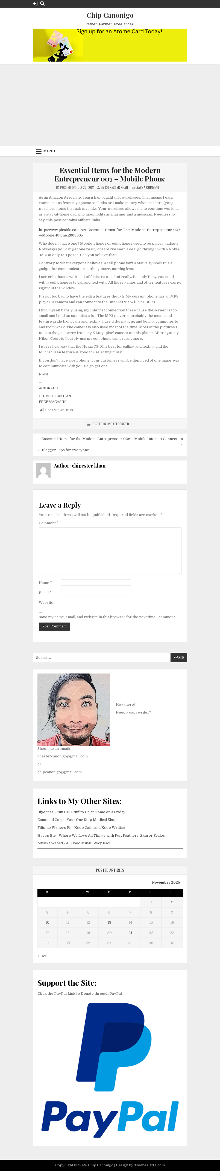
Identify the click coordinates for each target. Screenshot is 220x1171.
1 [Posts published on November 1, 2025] (151, 902)
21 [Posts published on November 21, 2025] (130, 933)
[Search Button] (42, 3)
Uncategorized (118, 423)
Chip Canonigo (110, 15)
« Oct (41, 956)
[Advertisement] (110, 105)
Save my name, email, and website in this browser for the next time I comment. (107, 617)
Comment (48, 523)
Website (46, 602)
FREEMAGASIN (52, 402)
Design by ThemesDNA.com (140, 1165)
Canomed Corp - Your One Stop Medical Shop (77, 820)
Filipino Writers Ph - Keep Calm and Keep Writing (81, 828)
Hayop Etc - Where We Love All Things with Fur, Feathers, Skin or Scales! (101, 835)
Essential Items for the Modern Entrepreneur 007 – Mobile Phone (110, 174)
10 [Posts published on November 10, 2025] (47, 922)
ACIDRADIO (49, 388)
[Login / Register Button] (35, 3)
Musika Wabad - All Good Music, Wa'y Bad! (73, 843)
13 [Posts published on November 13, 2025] (109, 922)
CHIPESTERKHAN (55, 396)
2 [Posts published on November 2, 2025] (172, 902)
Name (45, 583)
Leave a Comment (148, 187)
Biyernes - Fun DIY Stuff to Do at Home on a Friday (81, 812)
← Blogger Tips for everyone (63, 450)
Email (45, 593)
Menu (49, 151)
